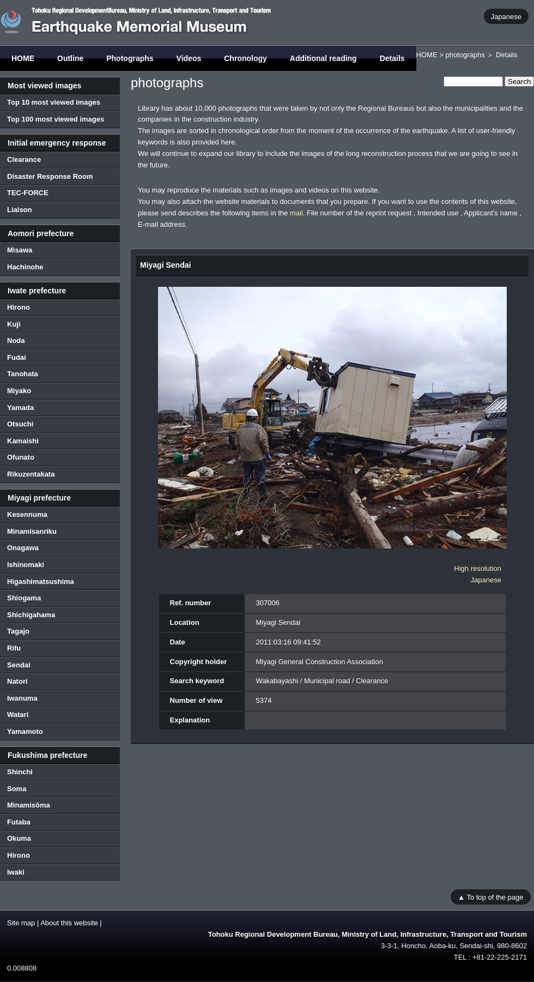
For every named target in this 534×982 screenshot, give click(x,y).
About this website (69, 923)
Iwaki (16, 872)
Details (392, 58)
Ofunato (20, 457)
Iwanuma (22, 698)
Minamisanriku (32, 531)
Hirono (18, 307)
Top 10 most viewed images (53, 102)
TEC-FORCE (27, 193)
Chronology (245, 58)
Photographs (129, 58)
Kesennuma (27, 514)
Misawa (19, 250)
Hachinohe (25, 267)
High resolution (477, 568)
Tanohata (22, 374)
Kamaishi (23, 441)
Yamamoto (25, 731)
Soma (16, 789)
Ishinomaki (25, 565)
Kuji (14, 324)
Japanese (506, 16)
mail (296, 213)
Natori (17, 681)
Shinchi (20, 772)
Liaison (19, 210)
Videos (189, 58)
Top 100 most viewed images (55, 119)
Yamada (20, 407)
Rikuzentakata (30, 474)
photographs (464, 55)
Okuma (19, 838)
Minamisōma (28, 805)
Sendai (19, 665)
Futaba (19, 822)
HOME (22, 58)
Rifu (14, 648)
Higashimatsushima (40, 581)
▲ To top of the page (490, 897)
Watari (17, 714)
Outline (70, 58)
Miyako (19, 391)
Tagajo (18, 631)
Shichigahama (31, 615)
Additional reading (323, 58)
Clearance (24, 159)
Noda (16, 340)
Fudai (16, 357)
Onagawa (23, 548)
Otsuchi (20, 424)
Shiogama (24, 598)
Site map (21, 923)
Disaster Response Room (50, 176)
